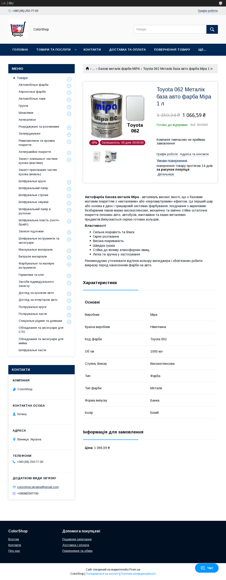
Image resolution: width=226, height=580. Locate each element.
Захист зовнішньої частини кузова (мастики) (38, 161)
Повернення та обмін (77, 550)
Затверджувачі (29, 133)
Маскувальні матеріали (36, 249)
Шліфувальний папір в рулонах (35, 211)
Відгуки (13, 539)
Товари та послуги (53, 49)
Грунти (23, 105)
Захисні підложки (31, 231)
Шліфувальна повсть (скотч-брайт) (39, 222)
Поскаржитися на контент (102, 573)
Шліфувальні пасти (32, 350)
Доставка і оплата (75, 545)
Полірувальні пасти (33, 314)
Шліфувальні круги (32, 181)
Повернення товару (172, 49)
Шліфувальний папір (33, 188)
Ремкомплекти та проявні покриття (37, 143)
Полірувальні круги (32, 307)
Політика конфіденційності (138, 573)
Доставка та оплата (127, 49)
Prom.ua (134, 569)
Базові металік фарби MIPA (119, 69)
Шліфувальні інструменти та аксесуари (39, 240)
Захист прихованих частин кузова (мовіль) (38, 172)
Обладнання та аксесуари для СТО (41, 330)
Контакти (92, 49)
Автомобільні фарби (33, 84)
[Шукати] (212, 29)
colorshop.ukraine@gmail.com (38, 487)
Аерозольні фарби (32, 91)
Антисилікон (27, 119)
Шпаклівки (26, 112)
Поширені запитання (77, 539)
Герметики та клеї (31, 274)
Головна (20, 49)
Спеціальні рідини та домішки (40, 320)
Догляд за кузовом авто (36, 293)
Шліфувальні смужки (33, 202)
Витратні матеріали (33, 256)
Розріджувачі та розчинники (39, 126)
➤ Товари (20, 78)
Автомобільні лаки (32, 98)
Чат (207, 568)
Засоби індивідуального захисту (36, 284)
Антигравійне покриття (35, 151)
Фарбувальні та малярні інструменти (36, 265)
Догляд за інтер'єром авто (38, 299)
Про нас (14, 550)
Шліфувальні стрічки (33, 195)
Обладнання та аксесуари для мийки (41, 341)
